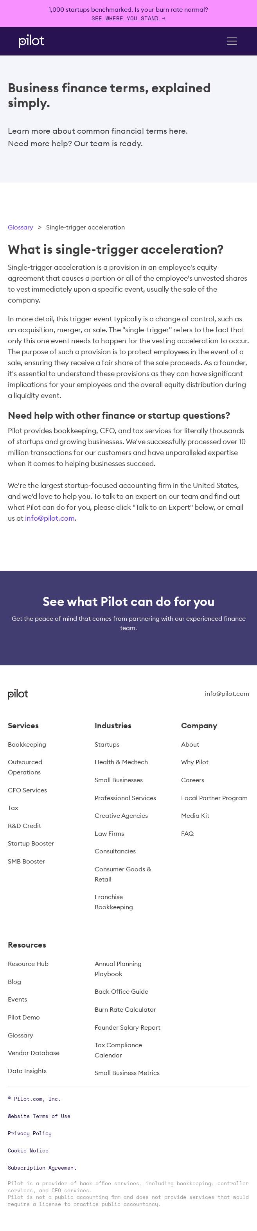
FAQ (187, 833)
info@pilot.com (50, 518)
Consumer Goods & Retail (123, 874)
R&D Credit (24, 826)
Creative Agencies (121, 815)
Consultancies (115, 851)
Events (17, 999)
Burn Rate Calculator (125, 1009)
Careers (192, 780)
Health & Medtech (121, 762)
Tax (13, 808)
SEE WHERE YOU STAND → (128, 18)
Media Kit (195, 815)
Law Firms (109, 833)
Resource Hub (28, 964)
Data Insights (27, 1071)
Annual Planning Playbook (118, 969)
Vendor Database (33, 1053)
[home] (42, 41)
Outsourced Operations (25, 767)
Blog (14, 982)
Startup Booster (31, 843)
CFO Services (27, 790)
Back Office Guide (121, 991)
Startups (107, 744)
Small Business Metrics (127, 1073)
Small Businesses (119, 780)
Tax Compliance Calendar (118, 1050)
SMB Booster (26, 861)
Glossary (20, 227)
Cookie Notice (28, 1150)
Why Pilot (194, 762)
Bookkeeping (27, 744)
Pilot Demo (24, 1017)
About (190, 744)
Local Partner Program (214, 798)
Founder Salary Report (127, 1027)
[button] (230, 41)
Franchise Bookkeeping (114, 902)
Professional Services (125, 798)
